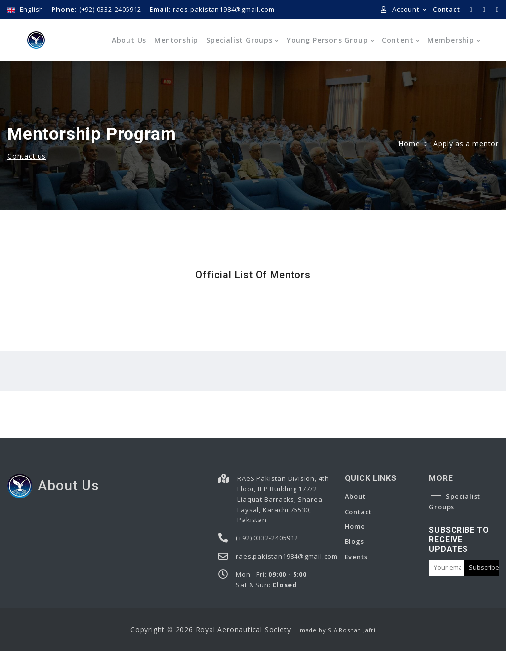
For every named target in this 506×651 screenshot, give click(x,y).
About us (129, 39)
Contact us (26, 156)
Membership (450, 39)
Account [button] (401, 9)
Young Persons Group (327, 39)
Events (356, 556)
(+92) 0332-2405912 (96, 9)
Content (398, 39)
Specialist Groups (239, 39)
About (355, 496)
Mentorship (176, 39)
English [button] (25, 9)
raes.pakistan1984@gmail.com (211, 9)
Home (409, 143)
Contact (446, 9)
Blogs (354, 541)
